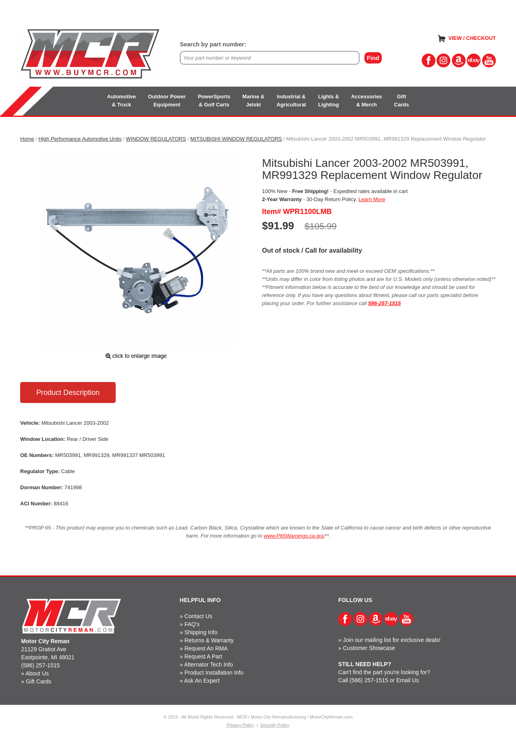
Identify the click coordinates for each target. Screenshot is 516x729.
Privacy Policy (240, 725)
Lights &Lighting (328, 100)
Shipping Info (200, 632)
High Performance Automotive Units (80, 139)
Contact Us (198, 616)
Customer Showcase (369, 648)
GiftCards (401, 100)
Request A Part (203, 656)
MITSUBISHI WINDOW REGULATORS (236, 139)
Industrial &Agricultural (291, 100)
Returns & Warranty (208, 640)
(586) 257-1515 (40, 665)
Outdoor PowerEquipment (167, 100)
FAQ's (192, 624)
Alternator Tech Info (208, 664)
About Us (37, 673)
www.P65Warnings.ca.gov (294, 536)
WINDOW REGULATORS (156, 139)
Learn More (371, 199)
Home (27, 139)
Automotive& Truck (121, 100)
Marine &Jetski (253, 100)
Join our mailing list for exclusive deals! (392, 640)
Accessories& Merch (366, 100)
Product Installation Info (213, 672)
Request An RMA (205, 648)
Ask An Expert (202, 680)
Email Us (407, 680)
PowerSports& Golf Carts (214, 100)
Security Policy (274, 725)
